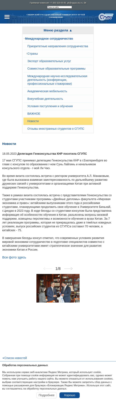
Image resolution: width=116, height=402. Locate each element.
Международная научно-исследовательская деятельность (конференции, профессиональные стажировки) (57, 79)
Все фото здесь (14, 257)
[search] (59, 7)
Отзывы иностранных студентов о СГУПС (55, 128)
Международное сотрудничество (49, 38)
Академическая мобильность (47, 91)
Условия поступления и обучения (50, 106)
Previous (48, 268)
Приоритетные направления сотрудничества (57, 46)
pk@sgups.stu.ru (75, 3)
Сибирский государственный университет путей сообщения (56, 16)
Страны (32, 53)
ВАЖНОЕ (33, 113)
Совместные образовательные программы (56, 68)
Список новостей (15, 358)
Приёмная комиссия (39, 3)
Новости (33, 121)
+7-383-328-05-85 (58, 3)
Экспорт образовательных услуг (49, 61)
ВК (85, 3)
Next (68, 268)
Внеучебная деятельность (45, 98)
